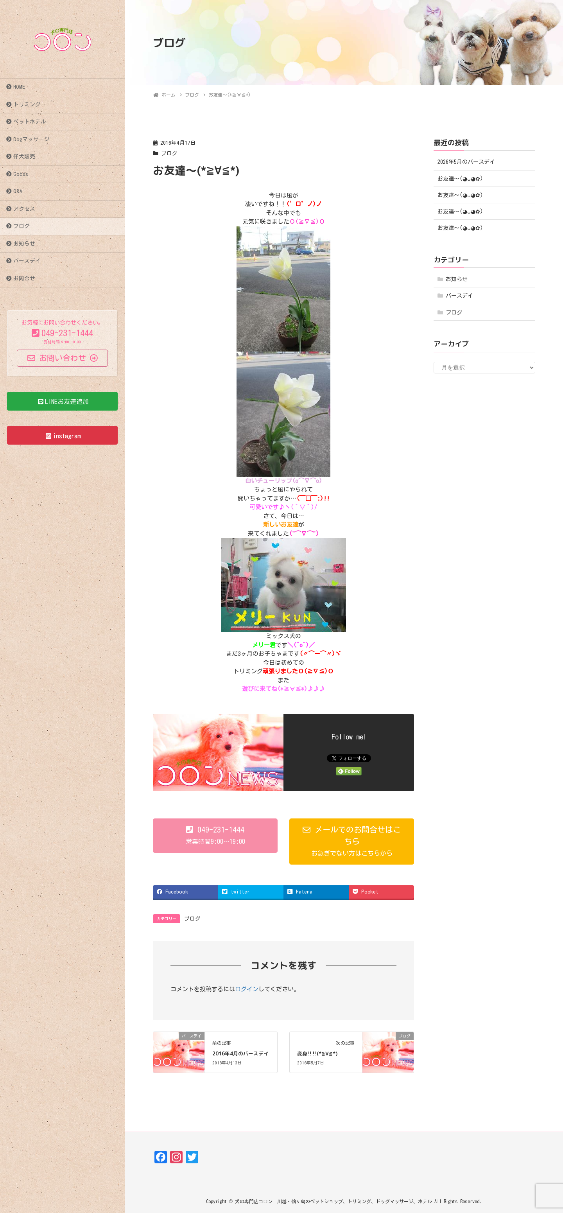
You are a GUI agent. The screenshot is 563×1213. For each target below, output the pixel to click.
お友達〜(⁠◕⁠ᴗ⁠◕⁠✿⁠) (460, 178)
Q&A (17, 191)
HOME (19, 87)
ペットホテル (29, 121)
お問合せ (24, 278)
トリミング (27, 104)
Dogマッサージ (31, 139)
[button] (215, 835)
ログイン (246, 989)
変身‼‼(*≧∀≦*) (317, 1053)
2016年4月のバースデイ (240, 1053)
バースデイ (27, 261)
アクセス (24, 209)
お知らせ (24, 243)
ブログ (21, 226)
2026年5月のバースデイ (466, 162)
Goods (20, 174)
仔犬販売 (24, 156)
